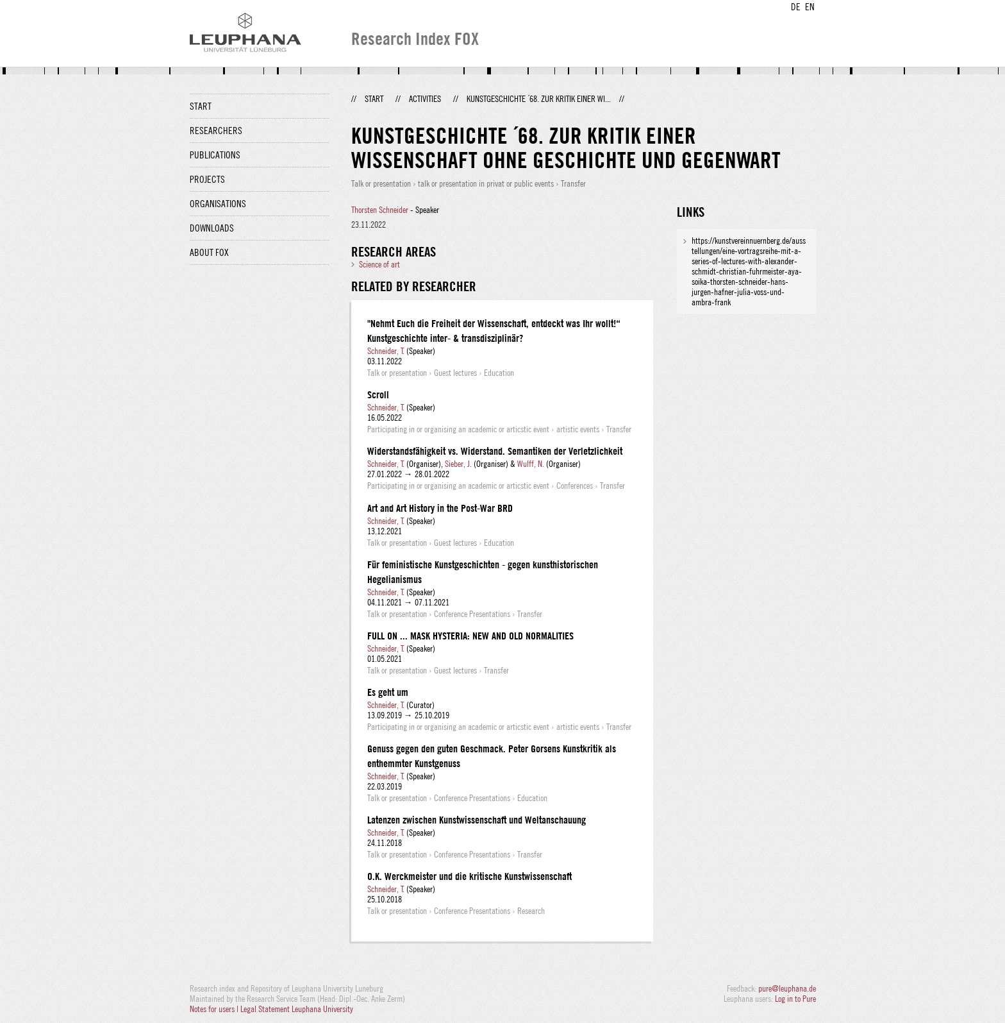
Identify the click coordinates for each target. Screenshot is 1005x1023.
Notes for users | (215, 1009)
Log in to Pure (795, 998)
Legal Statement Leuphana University (296, 1009)
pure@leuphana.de (787, 988)
